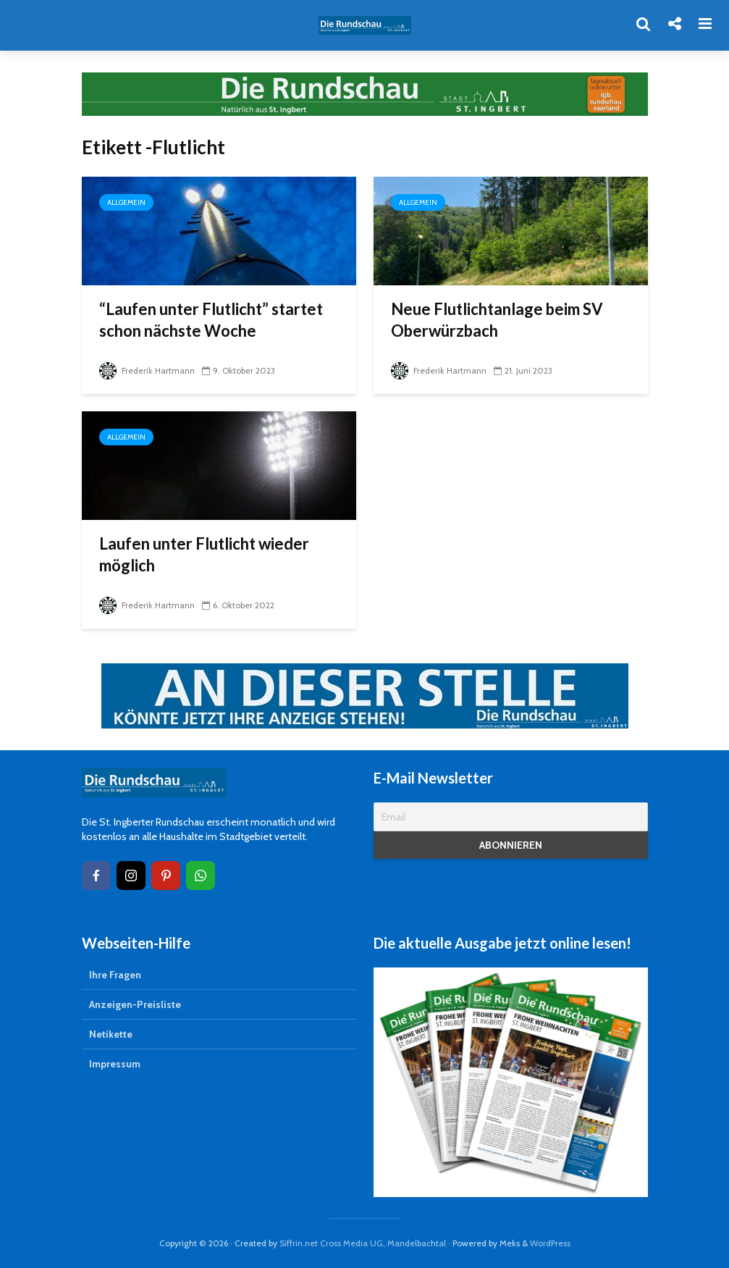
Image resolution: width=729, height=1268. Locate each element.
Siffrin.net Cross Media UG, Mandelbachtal (362, 1243)
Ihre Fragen (115, 974)
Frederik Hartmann (147, 370)
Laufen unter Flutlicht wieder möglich (204, 554)
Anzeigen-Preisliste (135, 1004)
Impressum (114, 1063)
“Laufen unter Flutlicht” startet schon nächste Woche (211, 319)
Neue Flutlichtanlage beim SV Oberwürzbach (497, 319)
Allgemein (126, 202)
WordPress (550, 1243)
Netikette (110, 1034)
